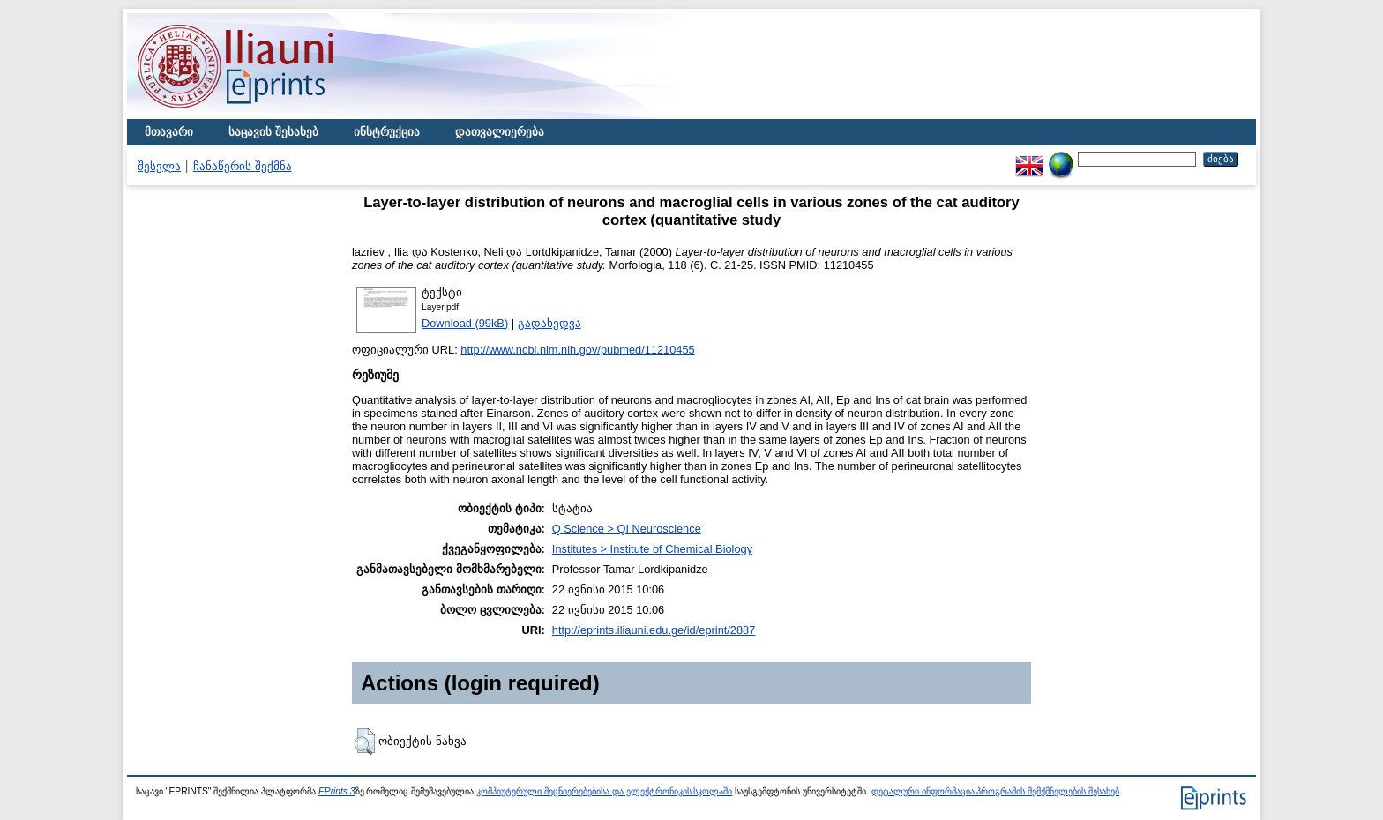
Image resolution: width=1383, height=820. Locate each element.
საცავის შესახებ (273, 131)
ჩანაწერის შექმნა (242, 166)
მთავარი (169, 131)
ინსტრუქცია (387, 131)
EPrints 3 (336, 791)
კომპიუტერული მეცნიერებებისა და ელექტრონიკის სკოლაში (604, 791)
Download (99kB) (465, 323)
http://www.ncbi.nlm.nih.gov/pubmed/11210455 (577, 349)
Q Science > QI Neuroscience (626, 528)
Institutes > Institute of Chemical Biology (652, 548)
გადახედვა (549, 323)
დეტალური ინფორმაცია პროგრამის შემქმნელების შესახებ (995, 791)
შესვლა (159, 166)
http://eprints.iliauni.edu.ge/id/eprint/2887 (654, 630)
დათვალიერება (499, 131)
